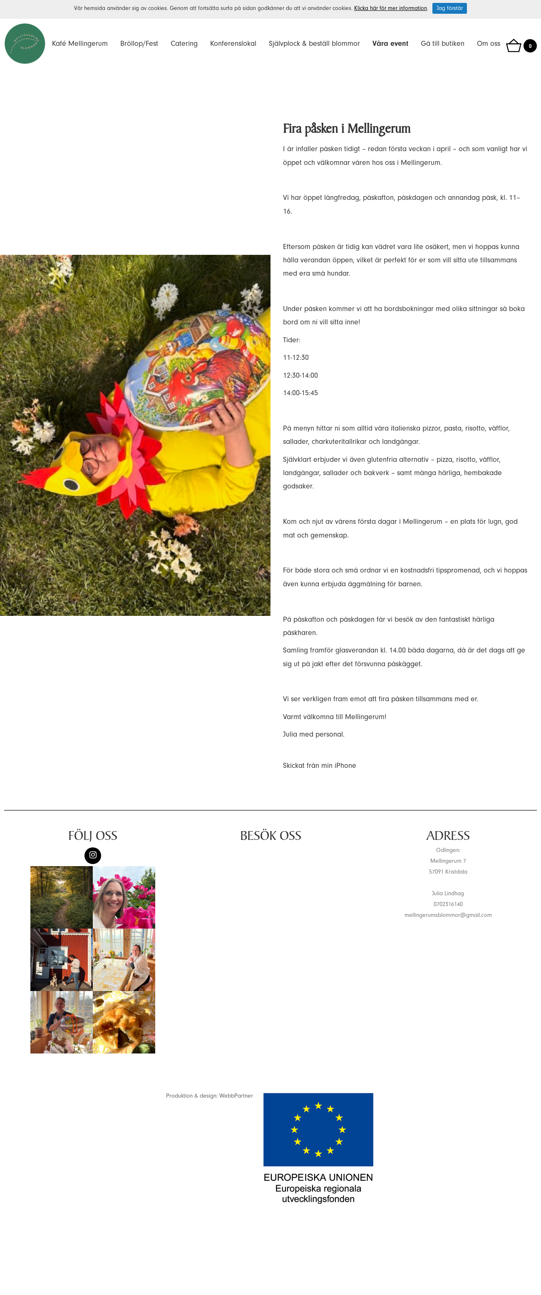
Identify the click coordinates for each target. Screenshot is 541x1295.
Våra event (390, 43)
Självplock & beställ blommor (314, 43)
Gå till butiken (442, 43)
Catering (184, 43)
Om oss (488, 43)
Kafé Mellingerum (80, 43)
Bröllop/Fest (139, 43)
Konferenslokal (233, 43)
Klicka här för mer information (390, 8)
